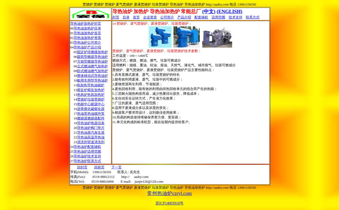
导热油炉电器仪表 (90, 123)
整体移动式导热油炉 (92, 76)
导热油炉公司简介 (87, 42)
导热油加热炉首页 (87, 33)
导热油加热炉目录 (87, 28)
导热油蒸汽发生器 (90, 132)
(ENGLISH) (229, 11)
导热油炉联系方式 (87, 161)
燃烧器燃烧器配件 (90, 118)
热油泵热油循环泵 (90, 114)
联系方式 (253, 17)
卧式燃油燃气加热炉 (92, 71)
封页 (115, 17)
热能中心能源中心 (90, 104)
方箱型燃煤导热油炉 (92, 61)
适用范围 (218, 17)
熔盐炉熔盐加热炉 (90, 90)
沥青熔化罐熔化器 (90, 109)
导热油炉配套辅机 (87, 147)
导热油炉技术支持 (87, 156)
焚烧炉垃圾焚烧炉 (90, 99)
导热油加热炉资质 (87, 38)
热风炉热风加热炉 (90, 95)
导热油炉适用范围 (87, 151)
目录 (126, 17)
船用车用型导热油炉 (92, 80)
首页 (136, 17)
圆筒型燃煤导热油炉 (92, 57)
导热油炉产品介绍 (87, 47)
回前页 (99, 167)
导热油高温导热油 (90, 137)
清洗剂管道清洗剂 (90, 142)
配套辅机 (201, 17)
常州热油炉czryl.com (169, 193)
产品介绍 (184, 17)
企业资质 (150, 17)
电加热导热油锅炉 (90, 85)
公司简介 (167, 17)
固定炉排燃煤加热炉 (92, 52)
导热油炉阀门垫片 (90, 128)
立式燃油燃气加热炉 (92, 66)
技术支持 (235, 17)
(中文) (208, 11)
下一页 (116, 167)
